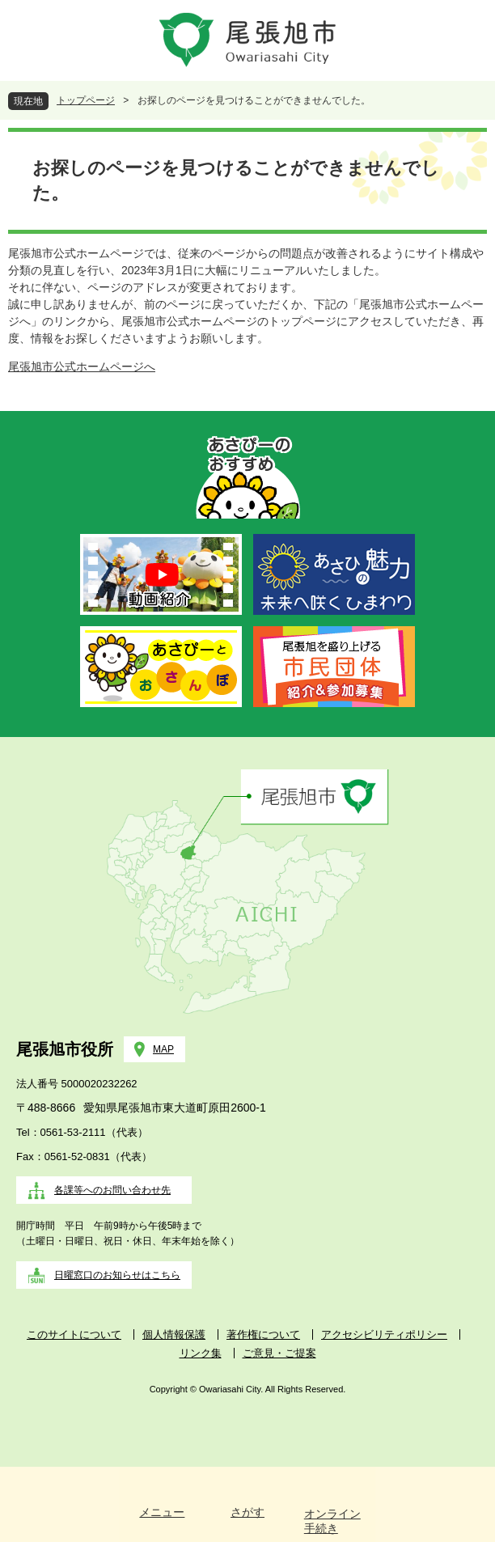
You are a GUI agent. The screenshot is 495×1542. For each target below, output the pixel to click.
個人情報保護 (173, 1334)
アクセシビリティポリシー (384, 1334)
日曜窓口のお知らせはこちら (117, 1275)
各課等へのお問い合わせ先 (112, 1190)
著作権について (263, 1334)
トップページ (86, 100)
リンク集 (201, 1353)
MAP (163, 1049)
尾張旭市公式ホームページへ (81, 366)
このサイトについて (74, 1334)
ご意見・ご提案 (279, 1353)
